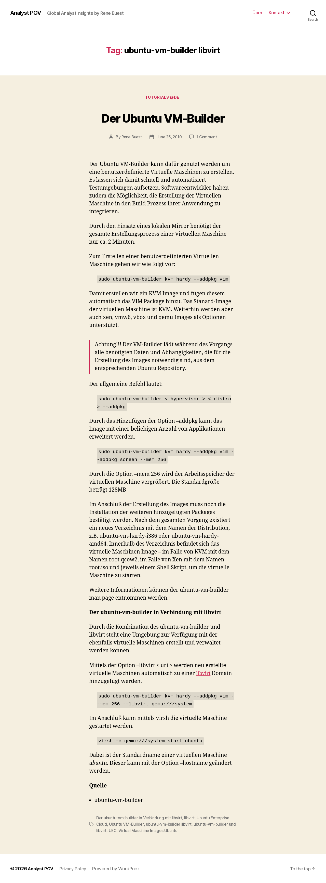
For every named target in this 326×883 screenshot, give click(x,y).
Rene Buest (130, 137)
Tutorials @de (163, 98)
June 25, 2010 (169, 137)
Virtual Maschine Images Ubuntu (157, 830)
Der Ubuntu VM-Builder (163, 117)
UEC (121, 830)
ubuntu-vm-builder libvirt (170, 824)
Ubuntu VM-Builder (127, 824)
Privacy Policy (75, 868)
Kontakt (276, 12)
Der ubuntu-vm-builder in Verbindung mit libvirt (140, 818)
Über (257, 12)
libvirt (204, 674)
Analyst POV (27, 13)
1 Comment (208, 137)
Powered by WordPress (120, 868)
